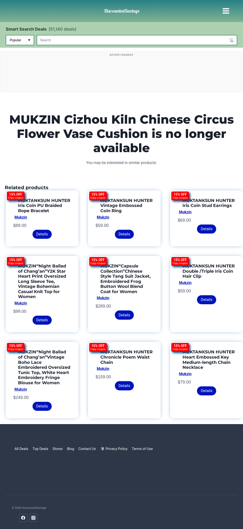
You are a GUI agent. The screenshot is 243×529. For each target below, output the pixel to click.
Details (42, 234)
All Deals (21, 449)
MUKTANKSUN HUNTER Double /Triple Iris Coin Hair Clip (208, 271)
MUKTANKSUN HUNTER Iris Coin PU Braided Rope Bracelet (44, 205)
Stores (58, 449)
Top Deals (40, 449)
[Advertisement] (121, 73)
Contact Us (87, 449)
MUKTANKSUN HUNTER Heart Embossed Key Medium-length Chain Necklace (208, 359)
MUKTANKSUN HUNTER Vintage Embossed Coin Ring (126, 205)
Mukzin (20, 217)
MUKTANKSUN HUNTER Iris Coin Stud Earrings (208, 203)
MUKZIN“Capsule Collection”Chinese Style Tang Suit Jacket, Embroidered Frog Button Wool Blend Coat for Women (125, 278)
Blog (70, 449)
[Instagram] (33, 518)
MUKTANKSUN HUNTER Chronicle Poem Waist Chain (126, 357)
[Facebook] (23, 518)
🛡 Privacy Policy (113, 449)
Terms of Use (142, 449)
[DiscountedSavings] (121, 11)
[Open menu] (226, 11)
